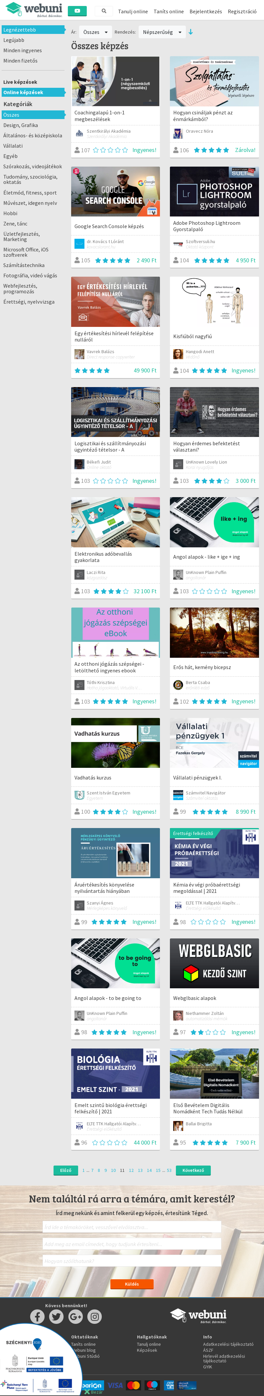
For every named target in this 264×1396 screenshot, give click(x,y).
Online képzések (23, 92)
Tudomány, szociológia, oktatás (30, 179)
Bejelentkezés (206, 11)
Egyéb (10, 156)
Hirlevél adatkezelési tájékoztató (224, 1358)
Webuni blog (83, 1350)
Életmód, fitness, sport (30, 192)
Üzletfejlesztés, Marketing (21, 236)
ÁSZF (208, 1350)
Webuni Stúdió (85, 1356)
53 (169, 1170)
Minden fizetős (20, 60)
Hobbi (10, 213)
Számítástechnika (24, 265)
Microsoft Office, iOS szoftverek (26, 252)
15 (158, 1170)
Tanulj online (133, 11)
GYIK (207, 1367)
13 (140, 1170)
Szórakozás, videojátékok (32, 166)
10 (113, 1170)
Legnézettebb (19, 29)
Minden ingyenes (22, 50)
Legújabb (13, 40)
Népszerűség (162, 32)
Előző (65, 1170)
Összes (11, 114)
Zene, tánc (15, 223)
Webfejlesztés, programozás (20, 288)
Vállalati (13, 145)
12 (131, 1170)
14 (149, 1170)
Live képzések (20, 81)
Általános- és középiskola (32, 135)
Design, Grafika (20, 125)
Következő (193, 1170)
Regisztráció (242, 11)
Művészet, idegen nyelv (30, 203)
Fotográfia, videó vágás (30, 275)
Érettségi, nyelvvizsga (29, 301)
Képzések (147, 1350)
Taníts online (169, 11)
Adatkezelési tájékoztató (228, 1344)
